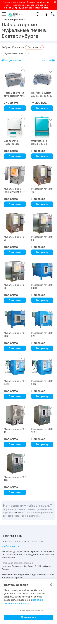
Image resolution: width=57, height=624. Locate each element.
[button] (37, 14)
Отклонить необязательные (28, 610)
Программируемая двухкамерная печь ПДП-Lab (41, 96)
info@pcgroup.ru (10, 546)
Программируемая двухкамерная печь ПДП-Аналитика (14, 96)
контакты (19, 512)
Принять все (28, 617)
